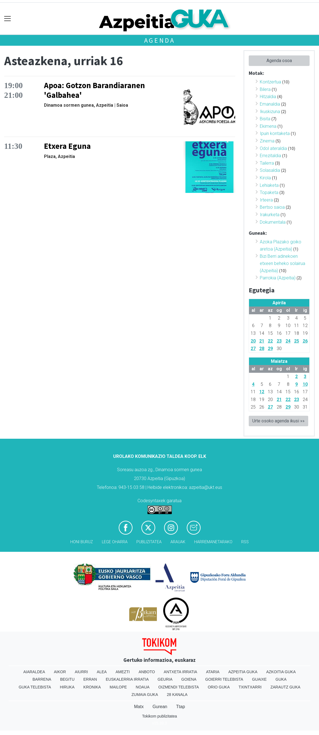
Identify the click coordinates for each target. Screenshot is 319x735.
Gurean (159, 706)
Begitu (67, 679)
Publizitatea (149, 542)
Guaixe (259, 679)
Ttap (180, 706)
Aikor (60, 672)
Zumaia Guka (144, 694)
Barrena (41, 679)
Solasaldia (270, 170)
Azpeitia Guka (242, 672)
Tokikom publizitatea (159, 716)
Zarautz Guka (285, 687)
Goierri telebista (224, 679)
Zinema (267, 141)
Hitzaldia (268, 96)
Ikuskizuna (270, 111)
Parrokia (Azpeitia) (277, 277)
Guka (281, 679)
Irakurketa (269, 214)
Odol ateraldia (273, 148)
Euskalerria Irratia (127, 679)
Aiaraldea (34, 672)
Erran (90, 679)
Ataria (213, 672)
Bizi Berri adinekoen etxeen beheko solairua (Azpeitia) (282, 263)
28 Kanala (177, 694)
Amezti (123, 672)
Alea (102, 672)
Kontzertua (270, 82)
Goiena (188, 679)
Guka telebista (35, 687)
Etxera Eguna (67, 146)
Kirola (265, 177)
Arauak (177, 542)
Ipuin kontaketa (275, 133)
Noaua (143, 687)
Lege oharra (115, 542)
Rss (245, 542)
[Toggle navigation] (8, 19)
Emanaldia (270, 104)
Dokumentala (273, 222)
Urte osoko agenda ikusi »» (278, 420)
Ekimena (268, 126)
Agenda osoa (279, 60)
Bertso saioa (272, 207)
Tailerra (267, 163)
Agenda (159, 40)
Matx (139, 706)
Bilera (265, 89)
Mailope (118, 687)
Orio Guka (219, 687)
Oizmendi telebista (178, 687)
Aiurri (81, 672)
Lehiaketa (269, 185)
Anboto (147, 672)
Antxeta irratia (180, 672)
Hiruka (67, 687)
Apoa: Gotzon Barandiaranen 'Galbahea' (94, 90)
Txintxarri (249, 687)
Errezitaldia (270, 155)
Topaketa (269, 192)
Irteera (266, 200)
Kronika (92, 687)
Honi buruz (81, 542)
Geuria (165, 679)
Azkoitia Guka (281, 672)
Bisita (265, 118)
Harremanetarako (213, 542)
